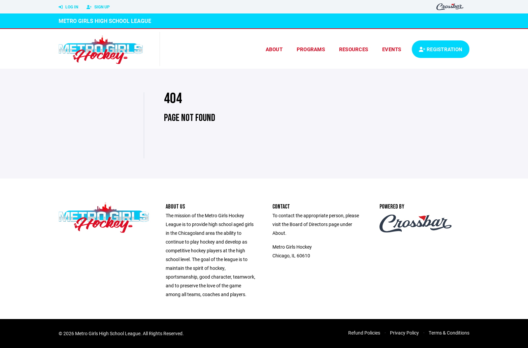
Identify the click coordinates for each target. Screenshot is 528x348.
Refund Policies (364, 332)
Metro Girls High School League (105, 20)
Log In (68, 7)
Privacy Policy (404, 332)
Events (391, 49)
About (274, 49)
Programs (311, 49)
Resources (353, 49)
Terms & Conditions (449, 332)
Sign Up (98, 7)
